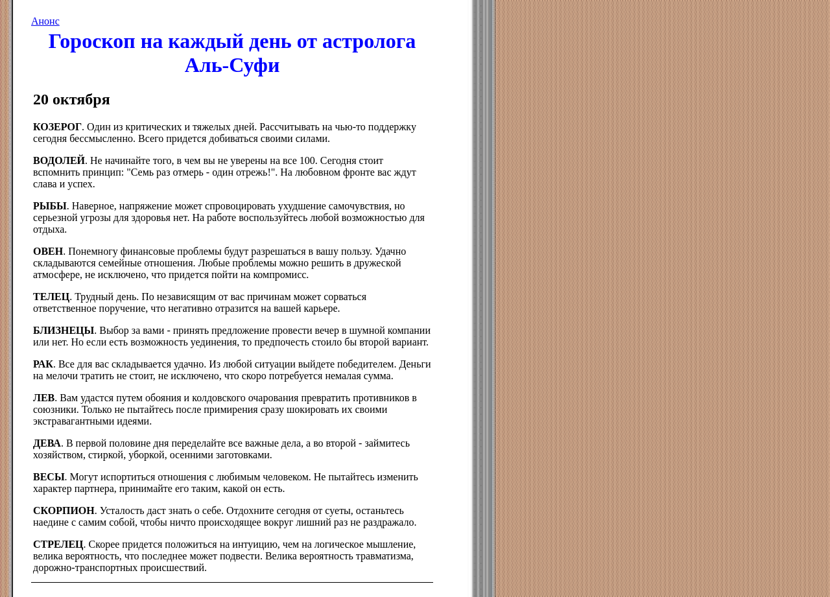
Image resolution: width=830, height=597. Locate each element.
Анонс (45, 21)
